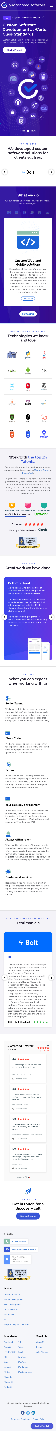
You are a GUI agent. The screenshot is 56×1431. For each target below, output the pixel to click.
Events (39, 1347)
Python (21, 1347)
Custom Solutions (12, 1294)
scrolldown (28, 131)
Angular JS (8, 1342)
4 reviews (44, 1050)
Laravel (7, 1367)
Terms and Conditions (20, 1419)
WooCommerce (25, 1372)
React (20, 1352)
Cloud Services (11, 1309)
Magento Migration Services (16, 1324)
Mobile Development (13, 1299)
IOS (5, 1357)
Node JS (8, 1387)
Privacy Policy (39, 1419)
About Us (40, 1342)
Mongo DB (8, 1382)
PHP (19, 1342)
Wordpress (23, 1367)
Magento (8, 1377)
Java (6, 1362)
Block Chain (9, 1314)
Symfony (22, 1357)
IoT (5, 1319)
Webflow (22, 1362)
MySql (7, 1372)
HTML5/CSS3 (10, 1352)
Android (7, 1347)
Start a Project (14, 50)
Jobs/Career (42, 1352)
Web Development (12, 1304)
